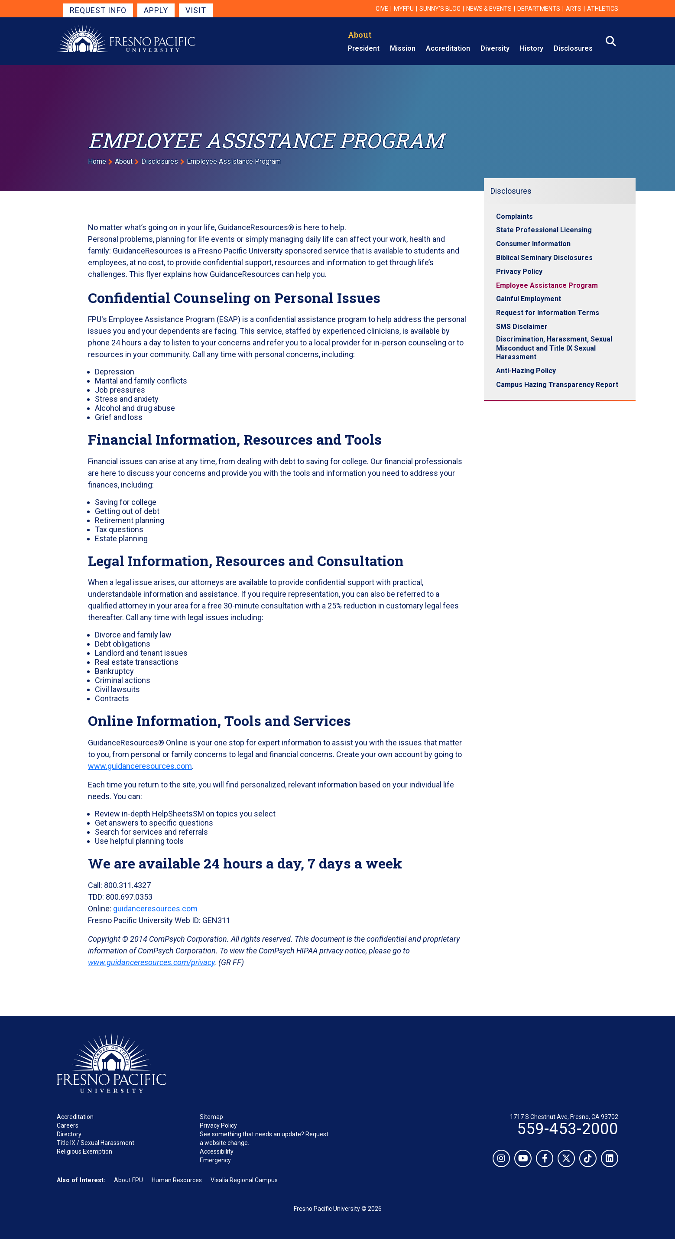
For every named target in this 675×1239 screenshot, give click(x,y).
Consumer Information (533, 244)
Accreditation (448, 48)
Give (382, 8)
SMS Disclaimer (522, 326)
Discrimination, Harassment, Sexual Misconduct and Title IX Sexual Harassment (554, 348)
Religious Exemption (84, 1151)
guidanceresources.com (155, 908)
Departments (538, 8)
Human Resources (177, 1180)
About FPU (128, 1180)
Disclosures (573, 48)
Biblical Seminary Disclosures (544, 258)
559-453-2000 (567, 1129)
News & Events (489, 8)
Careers (67, 1125)
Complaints (514, 216)
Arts (573, 8)
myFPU (404, 8)
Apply (156, 10)
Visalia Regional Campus (244, 1180)
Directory (69, 1134)
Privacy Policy (519, 271)
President (364, 48)
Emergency (215, 1160)
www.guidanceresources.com (140, 766)
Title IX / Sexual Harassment (95, 1142)
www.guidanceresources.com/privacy (151, 962)
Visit (195, 10)
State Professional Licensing (544, 230)
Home (97, 161)
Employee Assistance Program (547, 285)
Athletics (602, 8)
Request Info (98, 10)
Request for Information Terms (547, 313)
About (360, 35)
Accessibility (217, 1151)
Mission (402, 48)
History (531, 48)
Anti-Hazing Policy (526, 371)
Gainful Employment (528, 299)
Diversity (494, 48)
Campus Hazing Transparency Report (557, 384)
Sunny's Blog (440, 8)
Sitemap (211, 1116)
